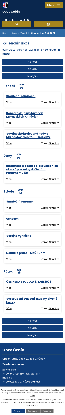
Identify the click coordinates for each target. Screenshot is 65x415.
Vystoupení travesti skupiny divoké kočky (31, 300)
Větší (27, 19)
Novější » (32, 76)
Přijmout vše (18, 411)
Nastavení (47, 411)
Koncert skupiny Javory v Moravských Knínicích (24, 114)
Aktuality (54, 102)
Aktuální (32, 69)
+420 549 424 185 (13, 373)
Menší (21, 19)
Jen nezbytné (33, 411)
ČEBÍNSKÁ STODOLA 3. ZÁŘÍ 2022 (28, 282)
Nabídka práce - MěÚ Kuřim (25, 253)
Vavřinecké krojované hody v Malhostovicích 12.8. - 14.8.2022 (28, 135)
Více (9, 102)
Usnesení (13, 219)
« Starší (32, 61)
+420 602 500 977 (13, 381)
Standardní (24, 19)
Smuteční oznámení (20, 96)
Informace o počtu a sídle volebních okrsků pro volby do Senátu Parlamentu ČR (32, 169)
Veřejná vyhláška (18, 236)
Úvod (5, 33)
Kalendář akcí (19, 33)
